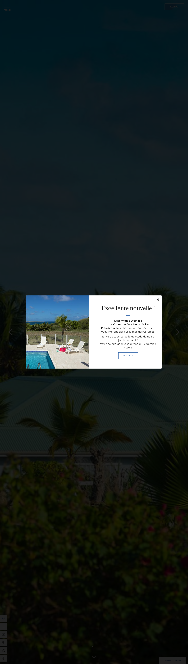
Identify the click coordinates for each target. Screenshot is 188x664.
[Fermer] (158, 299)
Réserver (128, 356)
